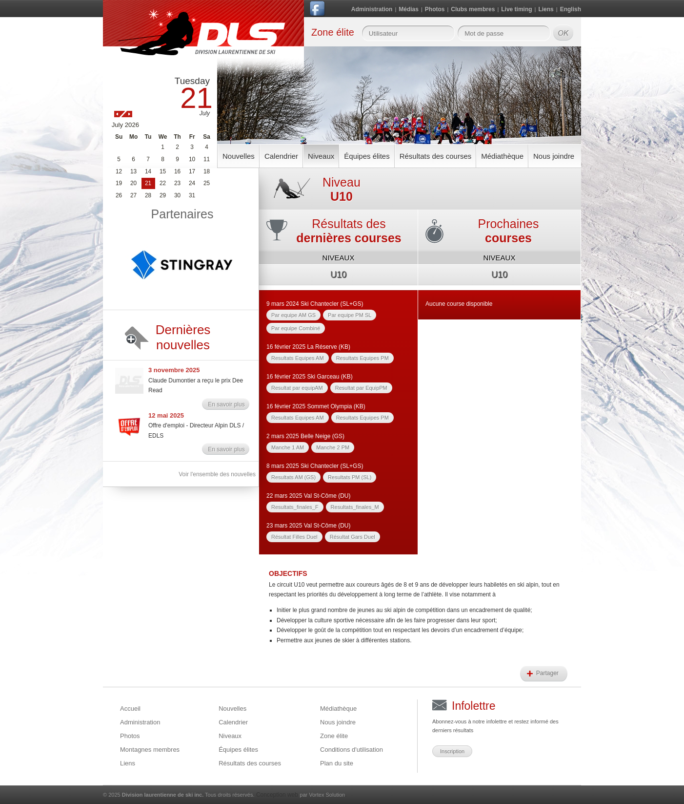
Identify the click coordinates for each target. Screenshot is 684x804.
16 (177, 171)
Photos (435, 9)
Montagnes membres (150, 749)
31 (192, 195)
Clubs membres (473, 9)
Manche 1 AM (287, 447)
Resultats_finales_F (295, 507)
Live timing (516, 9)
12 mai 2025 (166, 415)
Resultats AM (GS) (293, 477)
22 (163, 183)
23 (177, 183)
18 (206, 171)
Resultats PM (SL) (349, 477)
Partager (548, 673)
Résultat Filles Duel (294, 537)
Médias (409, 9)
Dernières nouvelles (183, 337)
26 (119, 195)
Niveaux (321, 156)
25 (206, 183)
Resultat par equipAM (297, 388)
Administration (372, 9)
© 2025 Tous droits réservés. (179, 795)
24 (192, 183)
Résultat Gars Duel (352, 537)
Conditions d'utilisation (351, 749)
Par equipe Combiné (295, 328)
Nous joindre (553, 156)
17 (192, 171)
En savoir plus (226, 404)
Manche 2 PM (332, 447)
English (570, 9)
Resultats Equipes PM (362, 358)
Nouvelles (238, 156)
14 (148, 171)
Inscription (452, 751)
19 (119, 183)
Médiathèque (502, 156)
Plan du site (336, 763)
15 (163, 171)
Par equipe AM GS (293, 315)
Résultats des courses (436, 156)
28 (148, 195)
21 (148, 183)
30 (177, 195)
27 (133, 195)
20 (133, 183)
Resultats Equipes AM (297, 358)
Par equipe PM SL (349, 315)
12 (119, 171)
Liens (545, 9)
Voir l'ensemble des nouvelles (217, 474)
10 (192, 159)
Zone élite (334, 736)
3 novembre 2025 (174, 370)
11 (206, 159)
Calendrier (281, 156)
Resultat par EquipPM (361, 388)
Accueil (130, 708)
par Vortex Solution (322, 795)
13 (133, 171)
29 (163, 195)
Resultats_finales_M (355, 507)
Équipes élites (366, 156)
